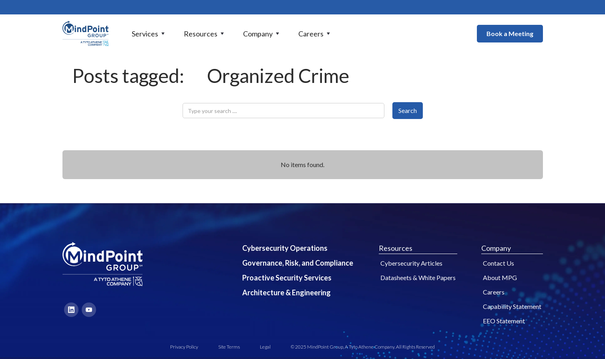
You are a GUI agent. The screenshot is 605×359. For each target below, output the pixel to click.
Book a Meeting (509, 33)
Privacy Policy (184, 347)
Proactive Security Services (287, 277)
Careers (494, 292)
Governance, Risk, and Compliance (297, 262)
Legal (265, 347)
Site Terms (229, 347)
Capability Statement (512, 306)
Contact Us (498, 263)
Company (496, 248)
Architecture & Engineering (286, 292)
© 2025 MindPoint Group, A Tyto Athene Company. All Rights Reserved (363, 347)
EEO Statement (504, 321)
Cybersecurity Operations (285, 248)
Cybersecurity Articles (411, 263)
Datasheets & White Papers (418, 277)
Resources (395, 248)
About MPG (500, 277)
